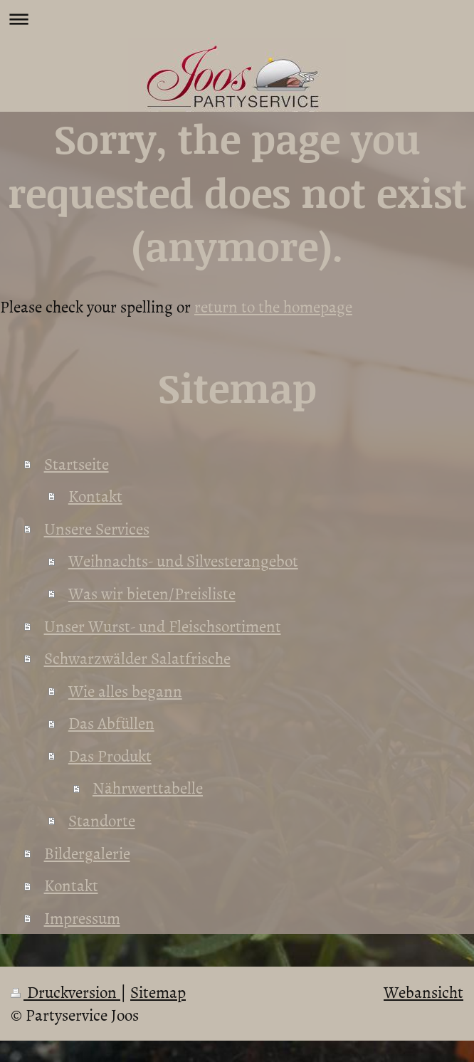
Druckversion (65, 991)
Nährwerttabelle (148, 787)
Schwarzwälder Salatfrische (137, 658)
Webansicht (423, 991)
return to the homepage (273, 306)
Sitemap (158, 991)
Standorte (101, 820)
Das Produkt (110, 755)
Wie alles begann (125, 690)
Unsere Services (96, 528)
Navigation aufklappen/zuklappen (237, 19)
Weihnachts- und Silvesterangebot (183, 560)
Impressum (82, 917)
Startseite (76, 463)
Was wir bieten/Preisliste (152, 593)
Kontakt (95, 495)
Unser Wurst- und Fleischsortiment (162, 626)
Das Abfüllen (111, 722)
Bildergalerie (87, 853)
